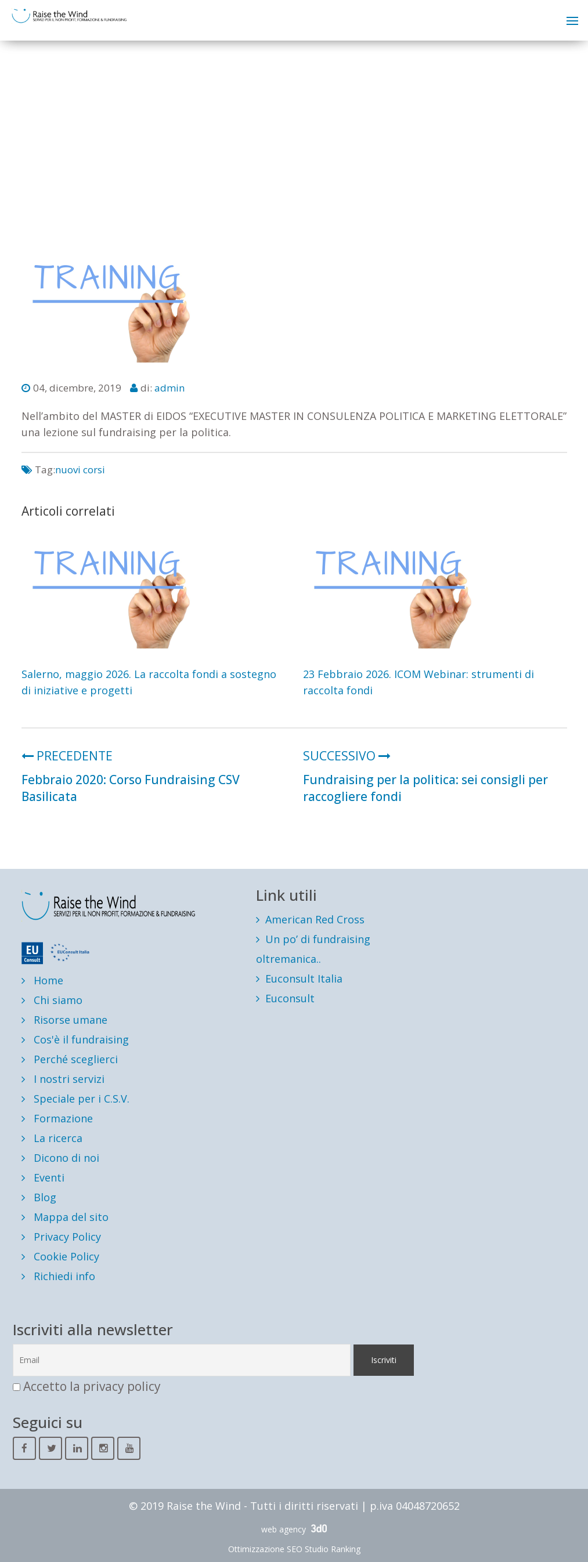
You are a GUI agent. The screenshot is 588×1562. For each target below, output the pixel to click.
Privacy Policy (61, 1237)
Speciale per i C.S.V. (75, 1099)
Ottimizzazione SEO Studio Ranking (294, 1548)
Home (42, 980)
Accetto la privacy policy (92, 1386)
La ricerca (51, 1138)
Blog (38, 1197)
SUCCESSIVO (347, 756)
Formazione (57, 1118)
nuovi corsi (80, 469)
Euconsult (290, 998)
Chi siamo (51, 1000)
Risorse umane (64, 1020)
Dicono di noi (60, 1158)
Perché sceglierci (69, 1059)
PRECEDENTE (67, 756)
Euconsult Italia (303, 978)
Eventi (42, 1177)
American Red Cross (315, 919)
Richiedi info (58, 1276)
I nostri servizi (62, 1079)
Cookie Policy (60, 1256)
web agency (294, 1529)
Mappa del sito (65, 1217)
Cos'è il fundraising (75, 1039)
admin (169, 387)
